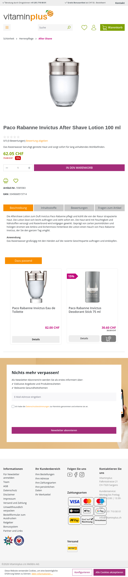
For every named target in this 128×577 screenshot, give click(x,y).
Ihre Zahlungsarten (45, 482)
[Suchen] (69, 27)
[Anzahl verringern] (6, 167)
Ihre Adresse (42, 478)
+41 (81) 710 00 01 (38, 2)
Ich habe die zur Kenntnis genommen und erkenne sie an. (51, 406)
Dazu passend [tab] (23, 261)
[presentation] (37, 417)
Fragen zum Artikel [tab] (109, 208)
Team (6, 482)
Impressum (9, 498)
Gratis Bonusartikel (76, 2)
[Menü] (7, 27)
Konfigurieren (82, 572)
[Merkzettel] (84, 27)
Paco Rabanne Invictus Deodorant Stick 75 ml (85, 309)
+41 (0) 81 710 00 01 (110, 511)
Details (36, 339)
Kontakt (120, 3)
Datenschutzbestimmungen (38, 406)
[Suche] (51, 27)
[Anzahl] (18, 167)
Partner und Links (13, 530)
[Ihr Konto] (93, 27)
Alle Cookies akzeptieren (109, 572)
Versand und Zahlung (14, 502)
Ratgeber (8, 522)
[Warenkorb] (112, 27)
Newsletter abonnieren (64, 430)
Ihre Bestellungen (44, 474)
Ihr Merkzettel (42, 494)
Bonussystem (10, 526)
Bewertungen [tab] (79, 208)
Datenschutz (10, 490)
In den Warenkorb (79, 168)
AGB (5, 486)
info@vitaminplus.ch (110, 517)
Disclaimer (9, 494)
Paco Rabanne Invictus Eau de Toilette (33, 309)
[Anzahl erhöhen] (29, 167)
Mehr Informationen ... (42, 573)
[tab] (18, 207)
